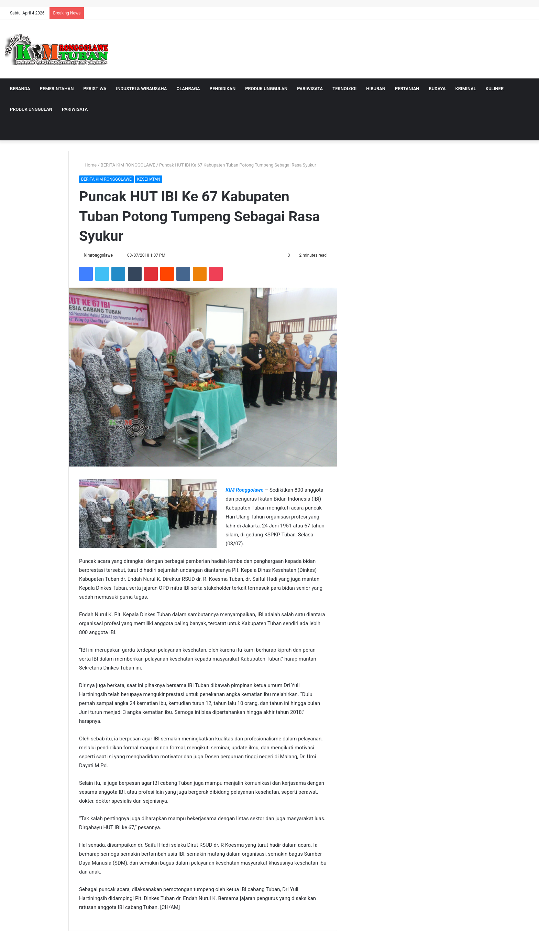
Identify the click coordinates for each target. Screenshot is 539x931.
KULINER (495, 88)
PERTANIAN (407, 88)
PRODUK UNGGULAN (266, 88)
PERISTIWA (94, 88)
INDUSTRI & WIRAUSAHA (141, 88)
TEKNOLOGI (344, 88)
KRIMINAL (465, 88)
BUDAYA (437, 88)
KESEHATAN (148, 179)
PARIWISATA (310, 88)
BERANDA (20, 88)
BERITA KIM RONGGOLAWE (128, 165)
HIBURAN (375, 88)
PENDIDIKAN (222, 88)
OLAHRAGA (188, 88)
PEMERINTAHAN (57, 88)
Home (88, 165)
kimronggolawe (98, 255)
